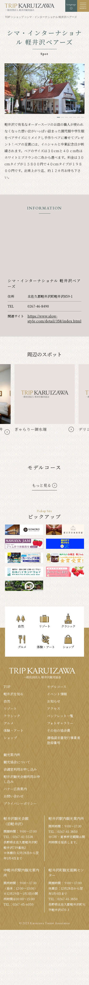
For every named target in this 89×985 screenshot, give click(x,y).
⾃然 (7, 701)
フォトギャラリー (60, 723)
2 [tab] (62, 117)
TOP (7, 686)
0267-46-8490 (38, 306)
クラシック (12, 715)
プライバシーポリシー (20, 803)
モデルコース (56, 686)
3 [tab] (66, 117)
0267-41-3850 (67, 831)
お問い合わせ (13, 796)
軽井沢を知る (13, 694)
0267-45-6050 (23, 904)
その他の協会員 (58, 730)
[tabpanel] (45, 88)
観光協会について (17, 762)
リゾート (10, 708)
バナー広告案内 (15, 788)
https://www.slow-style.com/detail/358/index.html (54, 318)
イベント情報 (57, 694)
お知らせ (53, 701)
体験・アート (13, 730)
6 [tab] (78, 117)
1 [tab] (58, 117)
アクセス (53, 708)
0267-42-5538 (23, 836)
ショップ (10, 737)
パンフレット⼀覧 (60, 715)
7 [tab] (82, 117)
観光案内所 (12, 754)
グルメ (9, 723)
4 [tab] (70, 117)
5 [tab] (74, 117)
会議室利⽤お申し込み (20, 769)
